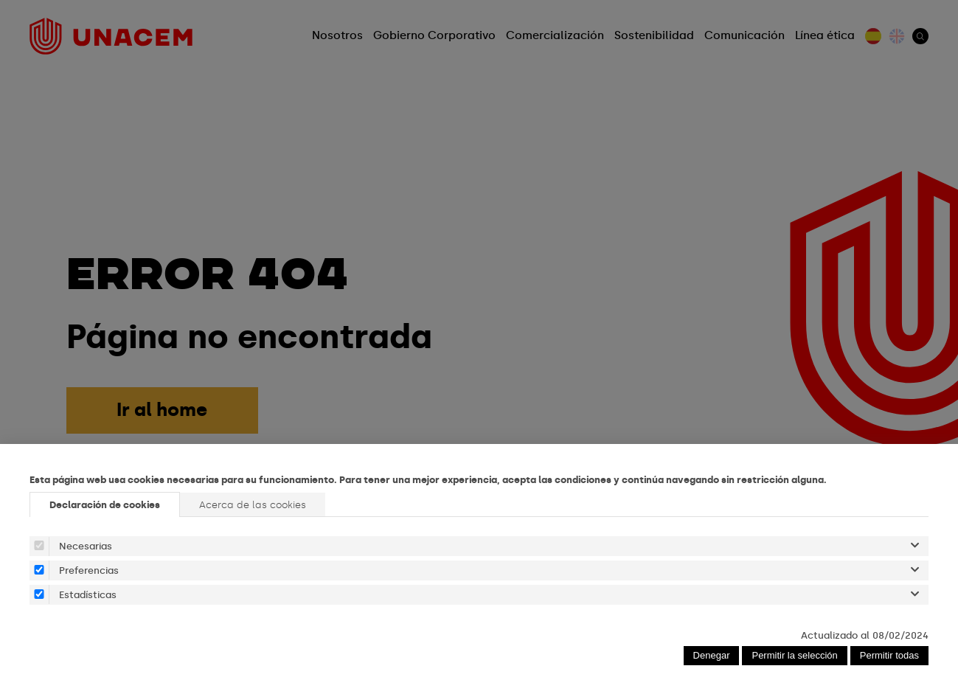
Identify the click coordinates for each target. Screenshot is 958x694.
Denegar (711, 655)
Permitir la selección (794, 655)
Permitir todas (889, 655)
